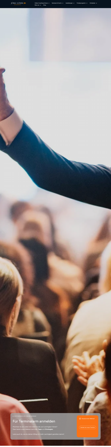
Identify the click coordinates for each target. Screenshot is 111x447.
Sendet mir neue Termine (87, 427)
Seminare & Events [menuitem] (57, 3)
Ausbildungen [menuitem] (69, 3)
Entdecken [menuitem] (92, 3)
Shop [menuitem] (44, 5)
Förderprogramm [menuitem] (81, 3)
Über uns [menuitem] (37, 5)
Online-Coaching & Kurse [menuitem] (41, 3)
